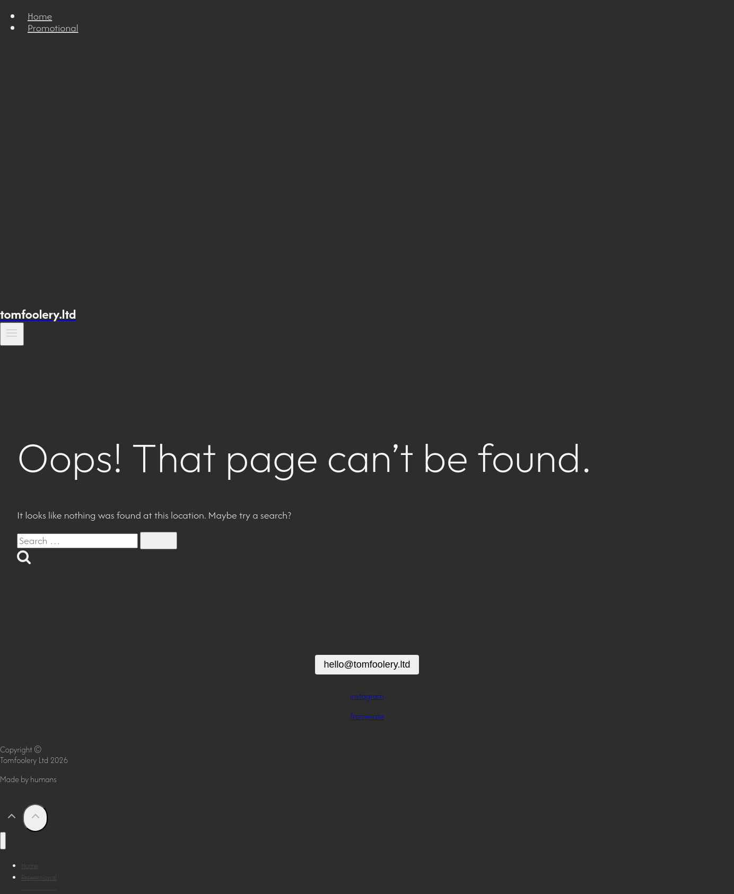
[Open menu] (12, 334)
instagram (366, 696)
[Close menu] (3, 840)
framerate (367, 716)
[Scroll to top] (11, 818)
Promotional (53, 28)
